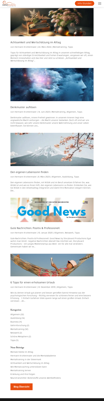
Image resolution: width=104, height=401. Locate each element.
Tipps (70, 46)
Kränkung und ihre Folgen (22, 374)
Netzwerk (69, 232)
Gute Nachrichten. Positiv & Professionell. (35, 228)
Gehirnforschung (18, 325)
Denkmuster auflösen (23, 107)
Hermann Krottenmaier (25, 46)
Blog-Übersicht (21, 386)
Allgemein (71, 111)
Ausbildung (67, 176)
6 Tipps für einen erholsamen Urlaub (32, 282)
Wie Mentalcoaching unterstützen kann (28, 366)
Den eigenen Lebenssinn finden (29, 172)
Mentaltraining (60, 46)
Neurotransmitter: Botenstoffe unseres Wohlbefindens (35, 377)
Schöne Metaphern (19, 336)
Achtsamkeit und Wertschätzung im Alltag (35, 42)
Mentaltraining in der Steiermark (25, 359)
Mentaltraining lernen (20, 370)
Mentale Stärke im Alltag (21, 351)
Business (14, 321)
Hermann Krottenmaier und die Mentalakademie (33, 355)
